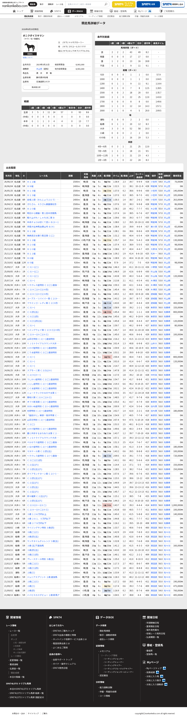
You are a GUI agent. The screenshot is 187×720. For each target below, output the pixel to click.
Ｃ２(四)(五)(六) (34, 469)
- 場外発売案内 (152, 629)
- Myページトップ (153, 668)
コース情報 (158, 16)
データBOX (75, 11)
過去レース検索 (63, 16)
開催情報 (36, 11)
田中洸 (154, 437)
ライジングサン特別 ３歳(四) (40, 527)
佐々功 (167, 527)
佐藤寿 (167, 307)
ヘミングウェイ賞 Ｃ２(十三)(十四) (43, 329)
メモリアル (78, 16)
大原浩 (154, 249)
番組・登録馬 (118, 11)
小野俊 (154, 267)
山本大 (154, 343)
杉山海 (154, 271)
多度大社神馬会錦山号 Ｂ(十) (40, 226)
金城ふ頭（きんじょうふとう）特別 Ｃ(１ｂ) (43, 199)
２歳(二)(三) (33, 581)
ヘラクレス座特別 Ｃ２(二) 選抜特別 (43, 285)
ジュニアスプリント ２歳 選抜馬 (42, 576)
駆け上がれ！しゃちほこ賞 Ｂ (41, 217)
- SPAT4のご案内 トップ (63, 630)
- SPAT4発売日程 (60, 667)
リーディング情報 (95, 16)
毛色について (28, 57)
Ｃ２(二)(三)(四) (34, 460)
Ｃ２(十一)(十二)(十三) (37, 334)
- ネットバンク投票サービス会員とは (69, 639)
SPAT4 (55, 11)
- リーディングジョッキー (113, 658)
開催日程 (96, 11)
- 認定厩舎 (103, 675)
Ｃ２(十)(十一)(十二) (36, 505)
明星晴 (154, 186)
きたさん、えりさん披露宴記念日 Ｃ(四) (43, 204)
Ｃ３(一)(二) (33, 267)
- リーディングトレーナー (113, 662)
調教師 (50, 4)
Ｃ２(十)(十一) (34, 374)
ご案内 (44, 713)
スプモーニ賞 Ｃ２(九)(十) (39, 370)
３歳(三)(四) (33, 554)
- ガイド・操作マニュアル (64, 663)
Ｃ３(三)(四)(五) (34, 320)
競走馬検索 (28, 16)
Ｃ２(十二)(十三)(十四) (37, 289)
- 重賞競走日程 (152, 626)
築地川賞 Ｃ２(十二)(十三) (39, 397)
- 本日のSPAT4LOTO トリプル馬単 (24, 688)
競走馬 (32, 4)
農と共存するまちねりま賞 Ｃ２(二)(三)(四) (42, 433)
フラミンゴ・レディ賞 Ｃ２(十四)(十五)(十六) (42, 303)
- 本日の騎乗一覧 (16, 676)
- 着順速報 (13, 664)
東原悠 (154, 307)
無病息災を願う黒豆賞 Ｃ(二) (40, 235)
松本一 (154, 253)
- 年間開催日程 (152, 622)
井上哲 (39, 68)
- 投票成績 (150, 672)
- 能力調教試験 (105, 687)
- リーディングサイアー (112, 665)
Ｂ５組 (30, 262)
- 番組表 (149, 650)
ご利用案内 (167, 11)
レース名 (59, 4)
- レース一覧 (14, 630)
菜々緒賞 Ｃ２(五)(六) (37, 496)
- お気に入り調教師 (154, 684)
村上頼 (167, 267)
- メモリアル (104, 651)
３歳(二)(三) (33, 532)
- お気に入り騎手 (153, 680)
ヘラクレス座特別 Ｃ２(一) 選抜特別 (43, 455)
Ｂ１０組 (31, 208)
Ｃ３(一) (31, 280)
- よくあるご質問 (60, 647)
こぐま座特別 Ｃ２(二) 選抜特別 (42, 388)
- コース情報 (104, 695)
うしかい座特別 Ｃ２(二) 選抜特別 (43, 379)
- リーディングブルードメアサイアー (118, 668)
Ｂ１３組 (31, 190)
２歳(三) (31, 572)
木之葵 (154, 208)
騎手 (41, 4)
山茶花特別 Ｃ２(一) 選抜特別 (41, 338)
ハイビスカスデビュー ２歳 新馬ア (43, 594)
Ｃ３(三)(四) (33, 316)
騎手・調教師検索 (45, 16)
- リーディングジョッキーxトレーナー (118, 672)
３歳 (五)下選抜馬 (35, 545)
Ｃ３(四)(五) (33, 311)
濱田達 (154, 527)
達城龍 (154, 293)
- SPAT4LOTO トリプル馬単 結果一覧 (26, 693)
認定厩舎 (110, 16)
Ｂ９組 (30, 186)
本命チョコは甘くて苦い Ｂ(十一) (42, 222)
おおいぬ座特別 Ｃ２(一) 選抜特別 (43, 406)
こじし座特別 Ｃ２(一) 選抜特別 (42, 383)
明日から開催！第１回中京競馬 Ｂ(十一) (43, 213)
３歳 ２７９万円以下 (36, 523)
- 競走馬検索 (104, 630)
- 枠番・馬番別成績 (107, 691)
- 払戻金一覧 (14, 668)
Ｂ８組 (30, 258)
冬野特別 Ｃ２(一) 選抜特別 (40, 410)
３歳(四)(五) (33, 536)
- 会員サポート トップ (62, 659)
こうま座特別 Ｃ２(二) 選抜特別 (42, 352)
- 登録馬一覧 (151, 654)
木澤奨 (154, 280)
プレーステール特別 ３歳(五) (40, 559)
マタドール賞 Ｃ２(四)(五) (39, 451)
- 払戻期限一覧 (152, 637)
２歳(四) (31, 590)
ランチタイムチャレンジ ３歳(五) (42, 541)
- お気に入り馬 (152, 676)
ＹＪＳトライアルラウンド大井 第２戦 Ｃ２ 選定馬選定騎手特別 (43, 343)
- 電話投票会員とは (61, 643)
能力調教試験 (124, 16)
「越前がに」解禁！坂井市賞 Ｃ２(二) (43, 415)
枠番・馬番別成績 (142, 16)
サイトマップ (33, 713)
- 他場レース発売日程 (155, 633)
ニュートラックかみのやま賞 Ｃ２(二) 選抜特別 (43, 392)
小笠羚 (154, 181)
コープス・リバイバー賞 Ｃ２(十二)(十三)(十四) (42, 298)
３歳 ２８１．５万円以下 (39, 518)
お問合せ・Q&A (18, 713)
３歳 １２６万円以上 (36, 514)
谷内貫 (154, 406)
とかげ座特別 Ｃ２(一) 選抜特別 (42, 347)
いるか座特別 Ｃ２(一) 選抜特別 (42, 446)
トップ (18, 11)
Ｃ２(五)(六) (33, 464)
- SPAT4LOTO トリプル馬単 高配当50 (26, 697)
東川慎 (154, 226)
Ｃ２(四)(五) (33, 487)
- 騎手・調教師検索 (107, 634)
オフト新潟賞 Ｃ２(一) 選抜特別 (42, 401)
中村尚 (154, 374)
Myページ (142, 11)
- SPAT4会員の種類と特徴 (64, 634)
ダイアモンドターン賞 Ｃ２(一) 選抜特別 (43, 473)
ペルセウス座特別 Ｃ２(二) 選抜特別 (43, 442)
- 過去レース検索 (106, 639)
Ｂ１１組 (31, 181)
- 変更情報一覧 (15, 660)
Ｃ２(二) (31, 424)
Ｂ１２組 (31, 240)
